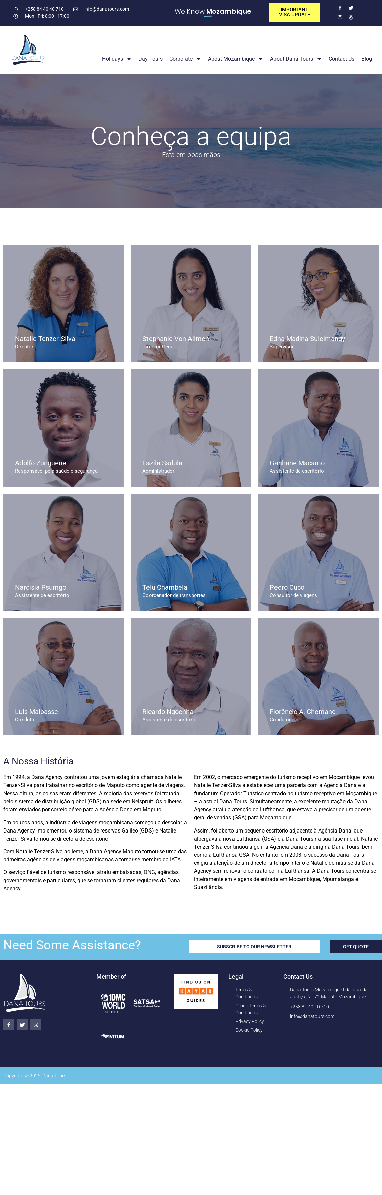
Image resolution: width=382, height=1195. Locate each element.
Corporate (185, 59)
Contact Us (341, 59)
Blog (366, 59)
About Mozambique (235, 59)
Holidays (117, 59)
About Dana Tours (296, 59)
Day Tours (150, 59)
